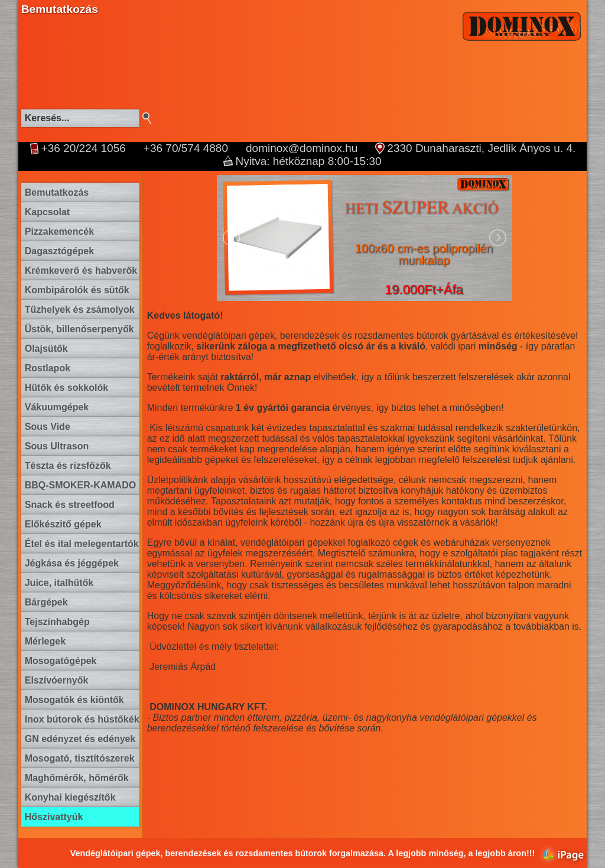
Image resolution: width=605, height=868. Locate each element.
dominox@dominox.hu (301, 148)
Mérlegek (45, 641)
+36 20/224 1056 (83, 148)
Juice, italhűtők (59, 583)
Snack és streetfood (70, 505)
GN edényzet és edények (80, 739)
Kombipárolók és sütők (77, 290)
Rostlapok (47, 368)
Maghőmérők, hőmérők (77, 778)
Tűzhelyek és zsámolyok (80, 310)
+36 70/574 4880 (186, 148)
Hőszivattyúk (54, 817)
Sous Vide (47, 427)
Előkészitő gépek (63, 524)
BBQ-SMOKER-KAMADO (80, 485)
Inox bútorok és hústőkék (82, 719)
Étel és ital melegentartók (82, 544)
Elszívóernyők (57, 680)
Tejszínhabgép (57, 622)
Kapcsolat (47, 212)
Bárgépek (46, 602)
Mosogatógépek (61, 661)
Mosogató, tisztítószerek (80, 758)
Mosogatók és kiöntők (74, 700)
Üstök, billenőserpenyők (79, 329)
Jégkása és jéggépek (72, 563)
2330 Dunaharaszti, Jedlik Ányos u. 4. (481, 148)
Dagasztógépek (59, 251)
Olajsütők (46, 349)
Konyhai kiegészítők (70, 797)
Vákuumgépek (57, 407)
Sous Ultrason (57, 446)
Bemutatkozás (57, 192)
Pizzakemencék (59, 231)
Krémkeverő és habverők (81, 270)
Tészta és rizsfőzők (68, 466)
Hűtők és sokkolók (66, 388)
